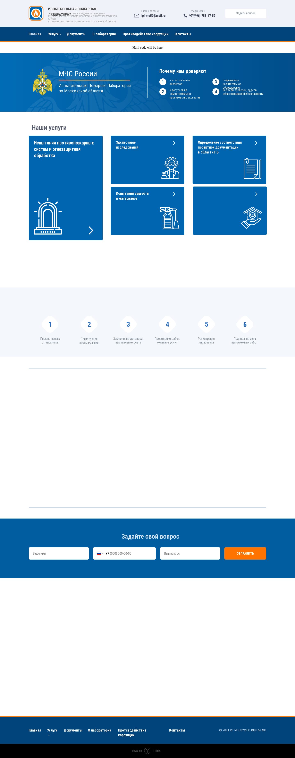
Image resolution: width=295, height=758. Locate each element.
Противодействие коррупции (145, 34)
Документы (76, 34)
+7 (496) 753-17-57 (202, 16)
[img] (36, 13)
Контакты (183, 34)
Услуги (53, 34)
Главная (35, 34)
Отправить (245, 553)
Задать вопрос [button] (246, 13)
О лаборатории (104, 34)
